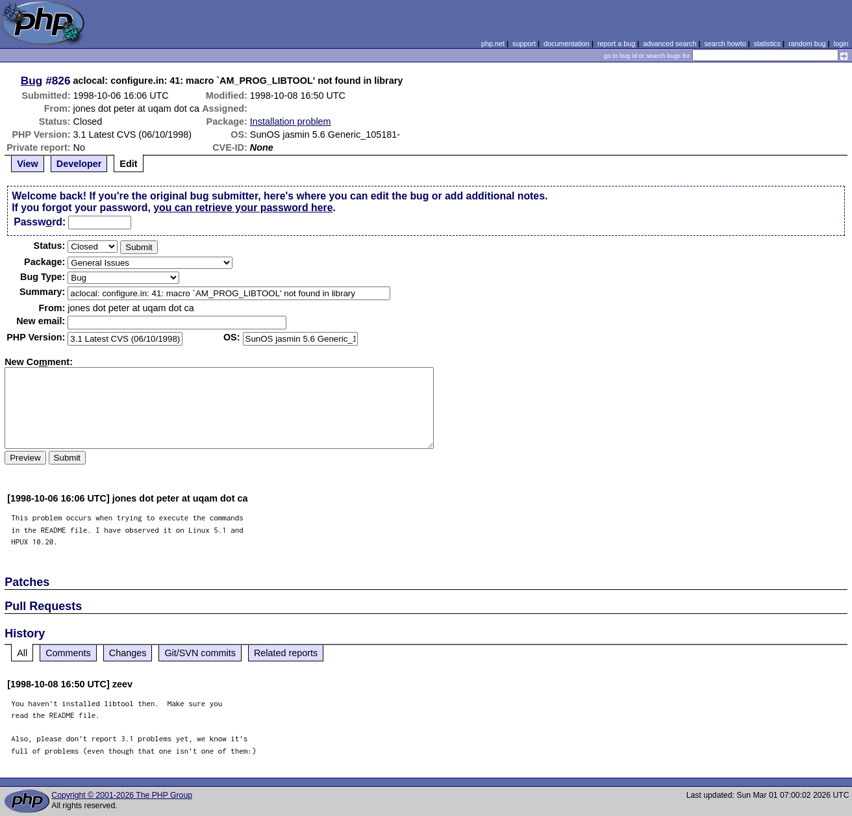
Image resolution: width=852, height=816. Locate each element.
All (22, 653)
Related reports (286, 653)
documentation (567, 43)
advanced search (669, 43)
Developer (79, 164)
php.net (493, 43)
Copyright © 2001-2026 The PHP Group (121, 795)
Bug (32, 80)
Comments (68, 653)
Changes (128, 653)
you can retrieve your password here (242, 207)
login (841, 43)
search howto (725, 43)
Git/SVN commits (200, 653)
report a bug (616, 43)
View (27, 164)
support (524, 43)
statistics (767, 43)
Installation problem (290, 121)
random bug (807, 43)
